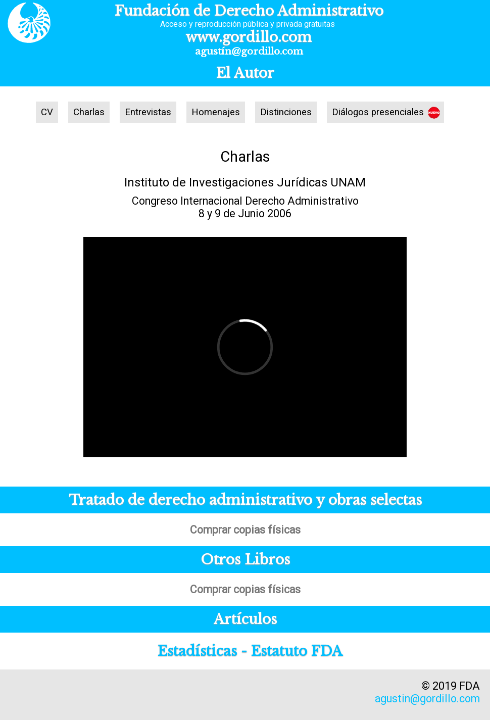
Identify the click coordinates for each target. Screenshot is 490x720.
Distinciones (286, 112)
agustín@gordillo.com (249, 51)
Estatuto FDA (296, 651)
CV (47, 112)
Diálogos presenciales (378, 112)
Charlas (89, 112)
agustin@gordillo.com (427, 698)
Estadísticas (197, 651)
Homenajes (215, 112)
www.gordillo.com (249, 37)
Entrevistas (148, 112)
